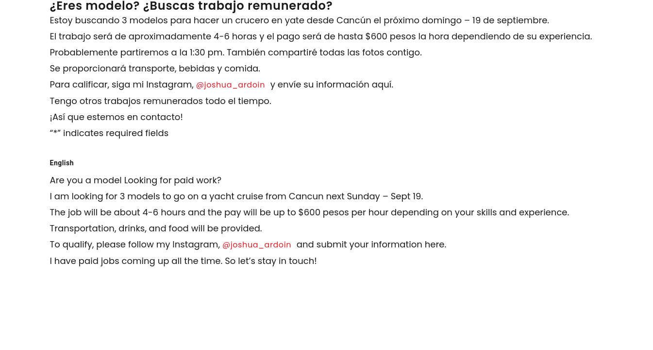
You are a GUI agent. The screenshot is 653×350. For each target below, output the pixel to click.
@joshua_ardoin (232, 84)
